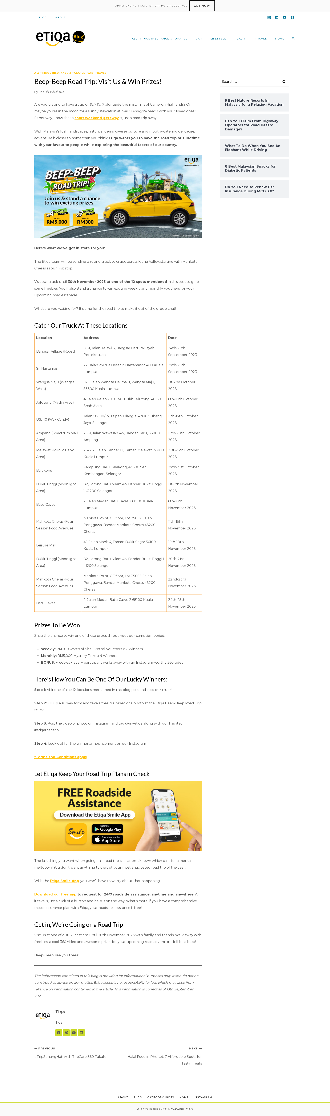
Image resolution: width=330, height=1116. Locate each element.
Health (241, 38)
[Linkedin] (276, 17)
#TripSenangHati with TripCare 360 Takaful (74, 1052)
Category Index (160, 1097)
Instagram (203, 1097)
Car (199, 38)
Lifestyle (218, 38)
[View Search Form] (293, 38)
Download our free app (55, 894)
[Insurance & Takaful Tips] (60, 38)
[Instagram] (269, 17)
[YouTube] (284, 17)
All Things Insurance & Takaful (159, 38)
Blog (43, 17)
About (60, 17)
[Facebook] (292, 17)
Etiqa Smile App (64, 881)
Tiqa (41, 91)
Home (279, 38)
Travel (261, 38)
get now (202, 5)
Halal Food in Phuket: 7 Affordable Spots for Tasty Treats (161, 1055)
